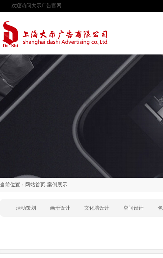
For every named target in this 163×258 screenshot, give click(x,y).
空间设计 (133, 208)
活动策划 (26, 208)
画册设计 (60, 208)
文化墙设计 (96, 208)
